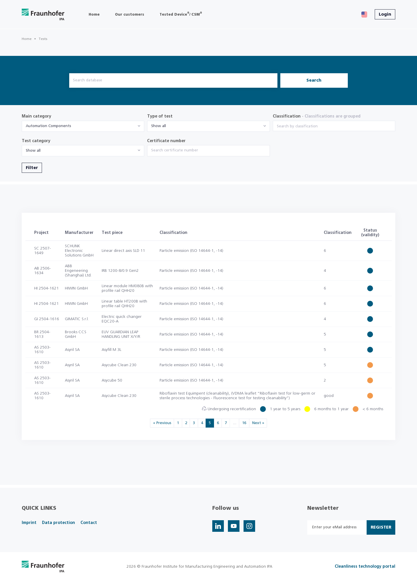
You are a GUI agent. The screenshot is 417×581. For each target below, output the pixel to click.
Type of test (160, 116)
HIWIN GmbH (76, 288)
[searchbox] (334, 126)
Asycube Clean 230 (119, 365)
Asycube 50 (112, 380)
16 (244, 423)
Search (313, 80)
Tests (43, 39)
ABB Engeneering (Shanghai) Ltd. (78, 270)
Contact (89, 523)
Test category (36, 141)
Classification (317, 116)
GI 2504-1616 (46, 319)
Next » (258, 423)
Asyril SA (72, 350)
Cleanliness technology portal (365, 566)
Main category (36, 116)
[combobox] (83, 126)
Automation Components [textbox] (48, 126)
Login (385, 14)
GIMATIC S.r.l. (77, 319)
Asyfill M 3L (111, 350)
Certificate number (166, 141)
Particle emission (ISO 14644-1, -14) (191, 251)
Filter (32, 168)
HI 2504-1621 (46, 288)
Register (381, 527)
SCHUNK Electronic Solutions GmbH (79, 250)
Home (27, 39)
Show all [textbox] (158, 126)
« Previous (162, 423)
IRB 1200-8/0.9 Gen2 (120, 271)
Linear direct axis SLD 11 (123, 251)
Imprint (29, 523)
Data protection (58, 523)
